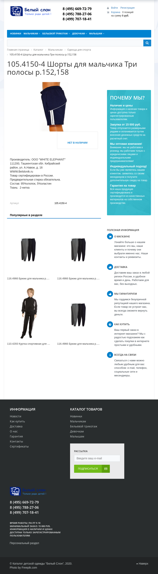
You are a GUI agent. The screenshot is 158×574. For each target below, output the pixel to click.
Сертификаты (19, 446)
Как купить (17, 421)
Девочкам (77, 431)
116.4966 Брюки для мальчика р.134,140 (81, 278)
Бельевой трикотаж (83, 426)
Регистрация (127, 7)
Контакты (16, 441)
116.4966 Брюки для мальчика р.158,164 (31, 278)
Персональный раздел (24, 543)
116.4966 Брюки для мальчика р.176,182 (81, 343)
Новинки (76, 416)
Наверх (142, 563)
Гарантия (16, 436)
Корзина (115, 12)
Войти (114, 7)
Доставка (16, 426)
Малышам (77, 436)
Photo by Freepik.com (23, 567)
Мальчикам (78, 421)
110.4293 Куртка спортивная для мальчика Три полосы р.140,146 (46, 343)
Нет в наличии (77, 142)
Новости (15, 416)
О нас (14, 431)
